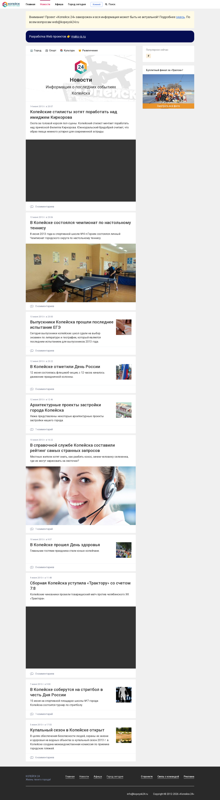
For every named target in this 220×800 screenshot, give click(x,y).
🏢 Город (35, 50)
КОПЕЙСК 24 (42, 775)
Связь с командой (168, 776)
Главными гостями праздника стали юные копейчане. (65, 550)
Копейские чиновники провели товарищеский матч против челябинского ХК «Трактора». (79, 596)
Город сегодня (77, 4)
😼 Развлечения (88, 50)
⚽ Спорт (50, 50)
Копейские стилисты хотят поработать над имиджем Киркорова (73, 114)
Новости (45, 4)
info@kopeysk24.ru (137, 794)
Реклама (189, 776)
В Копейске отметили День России (65, 366)
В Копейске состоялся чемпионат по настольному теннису (80, 225)
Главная (70, 776)
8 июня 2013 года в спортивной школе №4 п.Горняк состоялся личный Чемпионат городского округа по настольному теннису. (75, 236)
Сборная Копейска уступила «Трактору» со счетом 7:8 (80, 586)
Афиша (59, 4)
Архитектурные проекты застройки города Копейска (65, 407)
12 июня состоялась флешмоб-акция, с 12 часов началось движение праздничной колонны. (67, 374)
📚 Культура (67, 50)
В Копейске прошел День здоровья (65, 544)
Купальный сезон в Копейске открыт (67, 730)
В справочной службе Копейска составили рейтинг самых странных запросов (72, 448)
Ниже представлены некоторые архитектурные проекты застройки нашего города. (67, 418)
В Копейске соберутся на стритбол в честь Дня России (66, 692)
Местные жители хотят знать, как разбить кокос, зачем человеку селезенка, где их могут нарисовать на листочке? (79, 458)
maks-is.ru (78, 36)
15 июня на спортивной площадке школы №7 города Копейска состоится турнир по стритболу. (64, 703)
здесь (180, 17)
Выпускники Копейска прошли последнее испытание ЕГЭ (71, 325)
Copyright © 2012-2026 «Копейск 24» (173, 794)
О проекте (147, 776)
